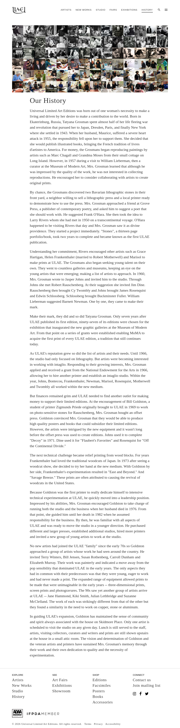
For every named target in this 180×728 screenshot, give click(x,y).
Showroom (61, 691)
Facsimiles (102, 685)
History (147, 10)
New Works (84, 10)
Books (98, 696)
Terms (87, 724)
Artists (66, 10)
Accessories (103, 702)
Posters (99, 691)
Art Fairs (60, 680)
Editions (100, 680)
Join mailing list (147, 685)
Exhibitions (129, 10)
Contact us (142, 680)
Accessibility (113, 724)
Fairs (113, 10)
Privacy (98, 724)
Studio (100, 10)
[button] (90, 58)
